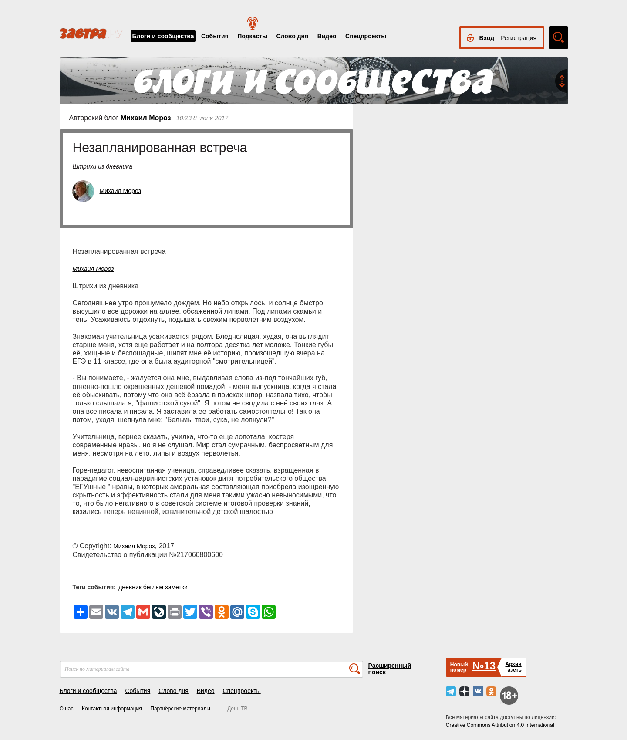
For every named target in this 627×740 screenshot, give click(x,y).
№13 (484, 666)
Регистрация (518, 37)
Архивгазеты (513, 667)
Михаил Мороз (146, 118)
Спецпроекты (365, 36)
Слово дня (292, 36)
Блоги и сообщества (163, 36)
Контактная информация (112, 709)
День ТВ (237, 709)
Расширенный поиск (389, 669)
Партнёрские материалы (180, 709)
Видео (327, 36)
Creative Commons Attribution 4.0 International (500, 725)
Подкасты (252, 36)
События (215, 36)
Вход (487, 37)
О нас (67, 709)
